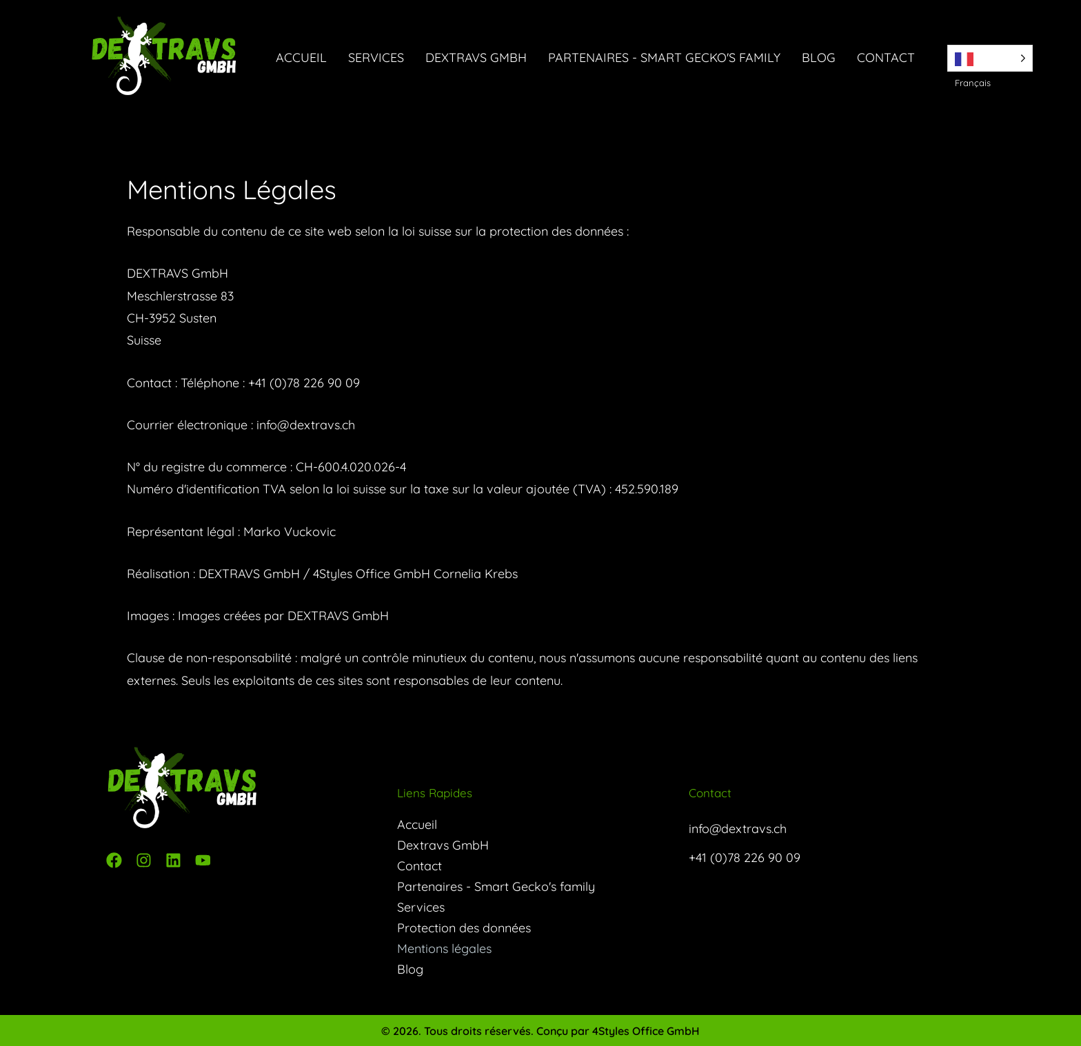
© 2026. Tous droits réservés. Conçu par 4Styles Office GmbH (540, 1031)
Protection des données (464, 927)
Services (376, 57)
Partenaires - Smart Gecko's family (664, 57)
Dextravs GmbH (476, 57)
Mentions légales (444, 948)
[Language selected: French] (990, 58)
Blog (819, 57)
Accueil (301, 57)
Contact (886, 57)
